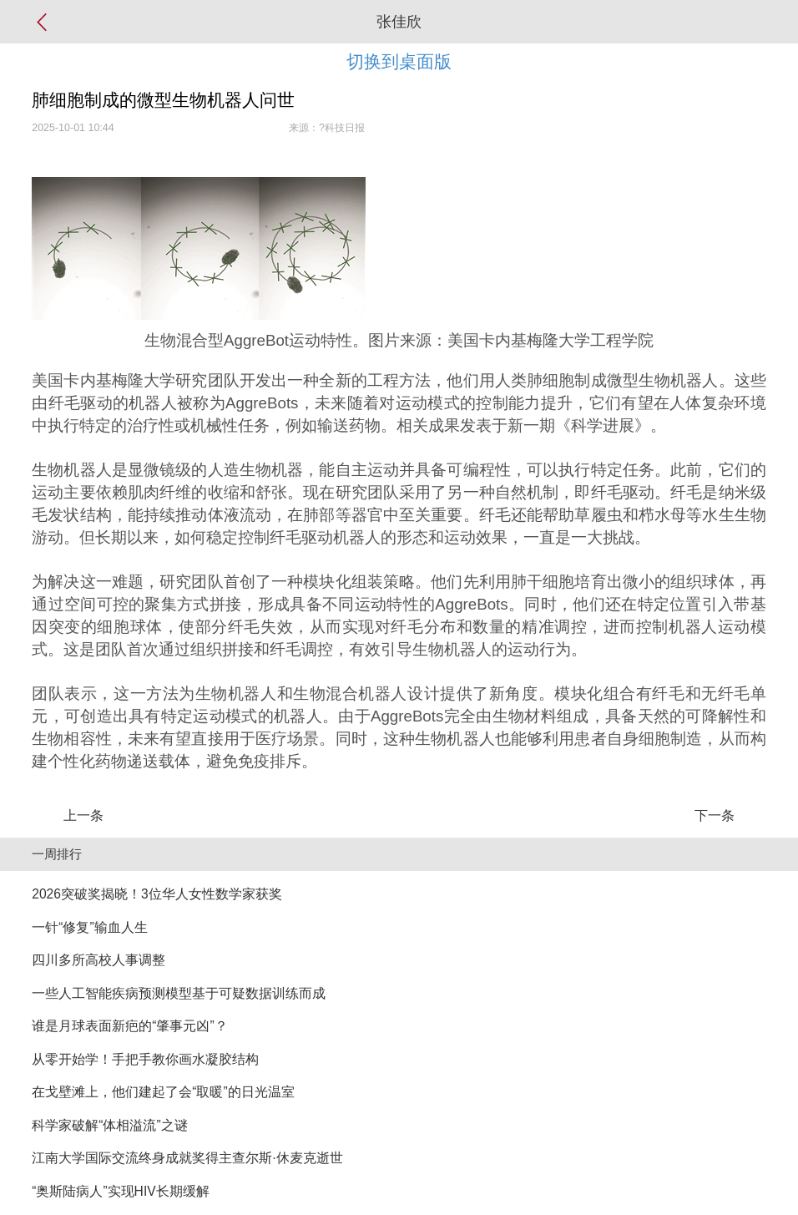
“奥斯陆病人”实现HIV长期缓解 (120, 1191)
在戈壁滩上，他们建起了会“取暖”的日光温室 (163, 1092)
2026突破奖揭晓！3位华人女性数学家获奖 (156, 894)
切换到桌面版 (399, 61)
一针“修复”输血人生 (89, 927)
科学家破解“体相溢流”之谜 (109, 1125)
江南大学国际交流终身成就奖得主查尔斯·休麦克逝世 (187, 1158)
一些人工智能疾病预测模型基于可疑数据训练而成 (179, 993)
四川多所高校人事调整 (98, 960)
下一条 (714, 815)
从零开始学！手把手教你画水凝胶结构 (145, 1059)
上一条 (83, 815)
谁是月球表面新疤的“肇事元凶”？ (129, 1026)
